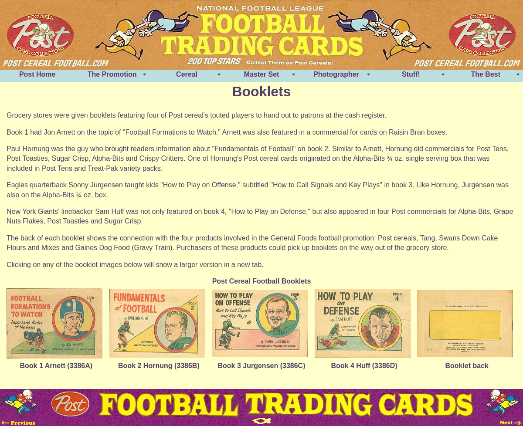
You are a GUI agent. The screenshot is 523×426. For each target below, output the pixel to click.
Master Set (261, 74)
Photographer (336, 74)
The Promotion (112, 74)
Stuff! (411, 74)
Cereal (186, 74)
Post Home (37, 74)
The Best (485, 74)
